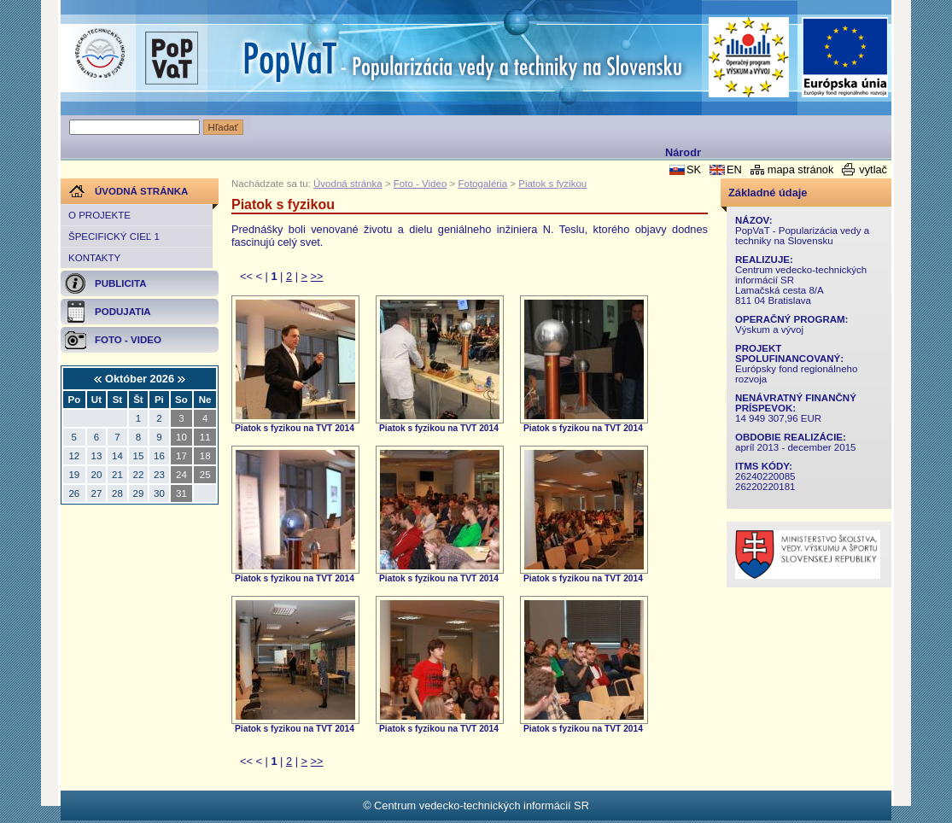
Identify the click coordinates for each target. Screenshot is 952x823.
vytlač (873, 169)
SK (693, 169)
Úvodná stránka (348, 183)
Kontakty (94, 258)
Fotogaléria (482, 183)
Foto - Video (420, 183)
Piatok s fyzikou (552, 183)
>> (317, 276)
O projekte (99, 215)
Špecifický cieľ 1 (114, 236)
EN (734, 169)
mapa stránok (801, 169)
